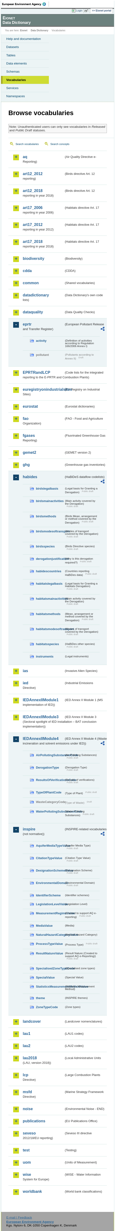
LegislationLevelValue (50, 904)
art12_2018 (33, 191)
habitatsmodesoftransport (50, 629)
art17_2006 (33, 208)
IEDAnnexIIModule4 (40, 739)
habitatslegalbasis (49, 583)
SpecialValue (45, 977)
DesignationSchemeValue (50, 870)
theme (40, 998)
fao (26, 419)
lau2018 (30, 1058)
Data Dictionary (39, 30)
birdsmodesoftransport (50, 531)
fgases (29, 436)
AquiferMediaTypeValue (50, 845)
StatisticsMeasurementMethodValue (50, 986)
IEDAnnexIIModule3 (40, 717)
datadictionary (36, 295)
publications (34, 1121)
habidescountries (48, 571)
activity (41, 341)
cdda (27, 271)
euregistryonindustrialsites (43, 389)
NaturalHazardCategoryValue (50, 935)
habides (30, 477)
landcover (32, 1021)
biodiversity (33, 259)
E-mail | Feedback (19, 1217)
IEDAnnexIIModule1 (40, 700)
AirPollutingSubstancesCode (50, 755)
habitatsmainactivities (50, 598)
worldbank (32, 1191)
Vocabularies (16, 80)
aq (25, 157)
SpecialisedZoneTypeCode (50, 968)
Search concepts (59, 144)
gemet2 (29, 452)
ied (25, 683)
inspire (29, 829)
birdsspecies (45, 546)
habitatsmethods (48, 614)
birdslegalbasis (47, 488)
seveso (29, 1133)
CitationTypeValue (49, 858)
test (26, 1150)
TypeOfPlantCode (48, 792)
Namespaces (15, 96)
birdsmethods (46, 516)
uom (27, 1162)
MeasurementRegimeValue (50, 913)
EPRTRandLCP (36, 372)
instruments (44, 656)
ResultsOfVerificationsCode (50, 780)
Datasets (12, 47)
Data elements (16, 63)
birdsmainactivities (50, 501)
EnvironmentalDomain (50, 883)
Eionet (24, 30)
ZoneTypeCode (47, 1007)
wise (27, 1174)
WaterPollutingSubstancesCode (50, 811)
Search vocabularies (27, 144)
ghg (26, 465)
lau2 (26, 1046)
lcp (25, 1075)
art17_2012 (33, 225)
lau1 (26, 1034)
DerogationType (47, 767)
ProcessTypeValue (49, 944)
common (31, 283)
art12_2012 (33, 174)
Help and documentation (23, 39)
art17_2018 (33, 242)
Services (12, 88)
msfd (27, 1092)
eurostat (30, 406)
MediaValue (44, 925)
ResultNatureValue (49, 953)
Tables (11, 55)
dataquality (33, 312)
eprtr (27, 324)
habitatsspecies (47, 644)
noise (28, 1109)
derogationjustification (50, 559)
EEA (25, 4)
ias (25, 671)
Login (79, 10)
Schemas (13, 71)
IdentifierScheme (48, 895)
